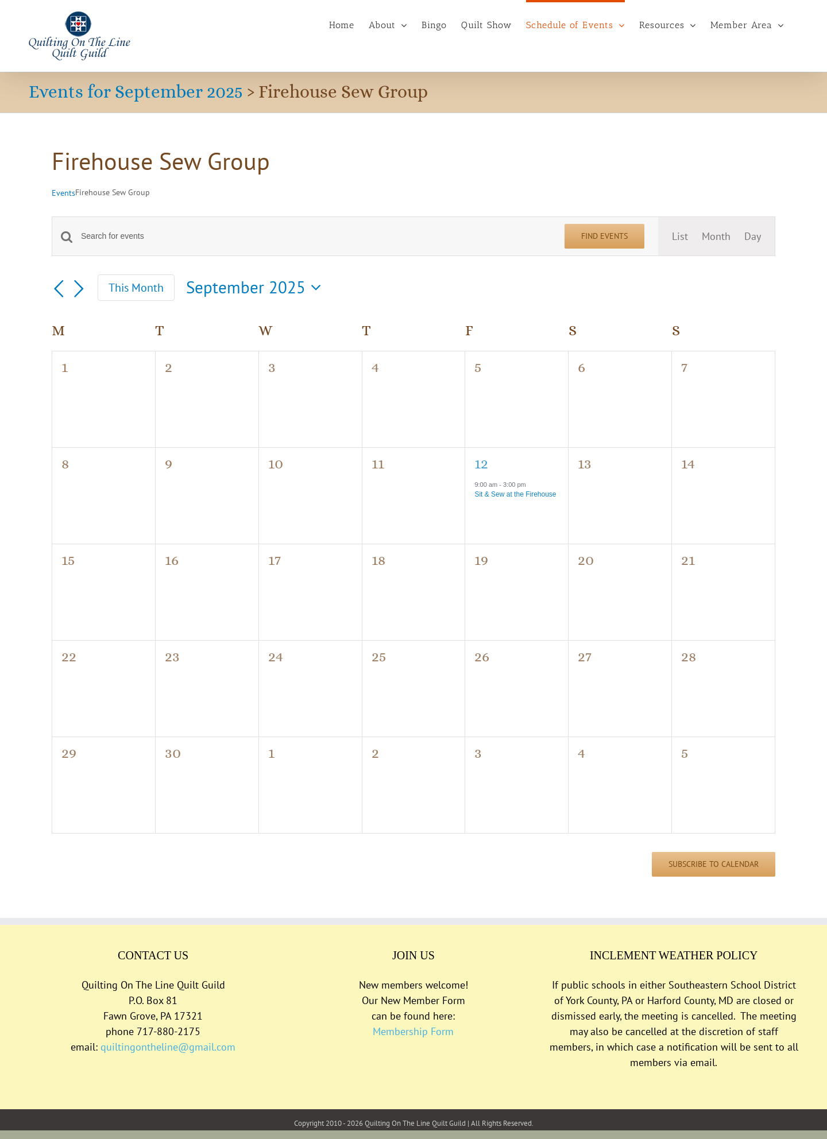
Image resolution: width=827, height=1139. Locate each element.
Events (63, 193)
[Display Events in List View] (680, 236)
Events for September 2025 (136, 92)
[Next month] (79, 289)
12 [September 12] (481, 463)
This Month (136, 287)
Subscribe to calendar (713, 864)
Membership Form (413, 1031)
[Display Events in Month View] (716, 236)
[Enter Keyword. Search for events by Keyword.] (316, 236)
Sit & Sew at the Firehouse (515, 494)
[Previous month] (58, 289)
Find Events (604, 236)
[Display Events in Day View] (752, 236)
